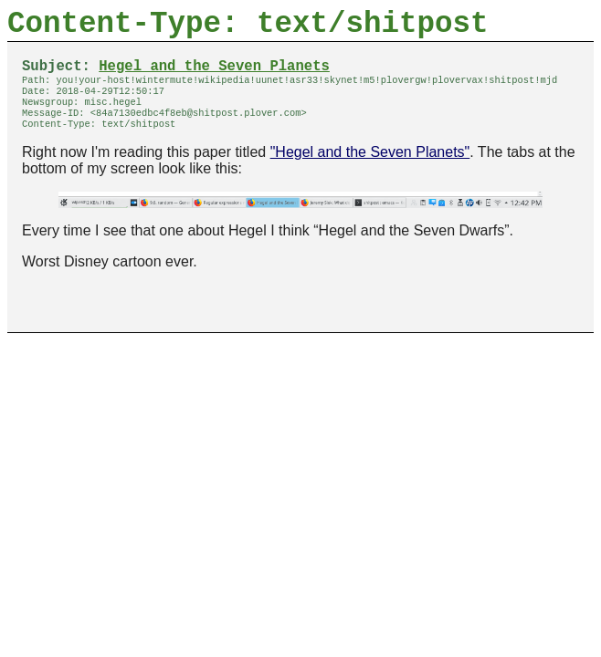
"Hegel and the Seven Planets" (370, 172)
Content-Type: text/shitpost (248, 27)
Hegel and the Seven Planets (214, 76)
